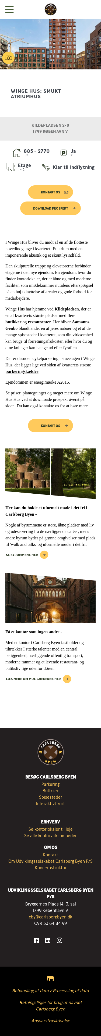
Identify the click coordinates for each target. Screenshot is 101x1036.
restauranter (39, 322)
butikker (13, 322)
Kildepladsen (67, 309)
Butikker (50, 790)
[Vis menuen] (9, 9)
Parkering (50, 784)
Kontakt (50, 854)
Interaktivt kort (50, 803)
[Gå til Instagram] (59, 940)
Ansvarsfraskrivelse (50, 1020)
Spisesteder (50, 797)
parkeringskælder (22, 371)
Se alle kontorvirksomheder (50, 835)
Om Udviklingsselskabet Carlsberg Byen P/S (50, 861)
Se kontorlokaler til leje (51, 829)
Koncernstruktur (51, 867)
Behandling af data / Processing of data (50, 990)
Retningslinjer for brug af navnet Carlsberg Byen (50, 1006)
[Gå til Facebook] (36, 940)
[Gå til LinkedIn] (48, 940)
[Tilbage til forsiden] (50, 9)
